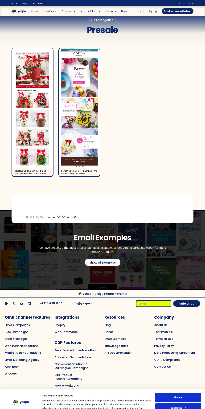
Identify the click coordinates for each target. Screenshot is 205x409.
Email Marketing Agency (22, 360)
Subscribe (186, 304)
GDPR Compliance (167, 360)
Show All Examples (102, 262)
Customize (178, 389)
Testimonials (163, 332)
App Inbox (12, 367)
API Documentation (118, 353)
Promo (109, 294)
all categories (103, 20)
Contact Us (162, 367)
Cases (109, 332)
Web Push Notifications (21, 346)
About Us (161, 325)
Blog (24, 3)
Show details (51, 403)
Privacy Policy (164, 346)
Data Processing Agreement (174, 353)
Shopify (60, 325)
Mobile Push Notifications (23, 353)
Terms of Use (163, 339)
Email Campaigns (17, 325)
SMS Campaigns (16, 332)
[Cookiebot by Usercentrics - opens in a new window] (21, 402)
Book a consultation (178, 11)
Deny (178, 400)
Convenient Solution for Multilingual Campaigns (72, 366)
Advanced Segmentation (73, 357)
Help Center (37, 3)
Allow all (178, 379)
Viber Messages (16, 339)
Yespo (87, 294)
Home (14, 3)
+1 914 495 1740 (51, 303)
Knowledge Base (116, 346)
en (177, 3)
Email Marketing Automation (75, 350)
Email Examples (115, 339)
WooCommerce (66, 332)
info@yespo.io (83, 303)
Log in (190, 3)
